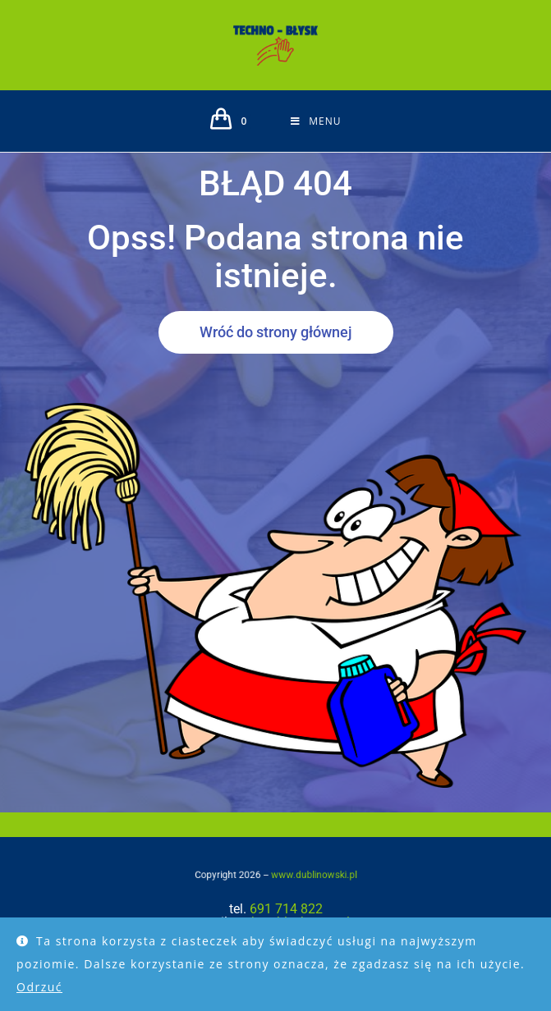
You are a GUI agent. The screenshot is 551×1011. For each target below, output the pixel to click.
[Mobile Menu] (316, 121)
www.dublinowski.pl (302, 873)
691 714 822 (286, 909)
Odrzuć (39, 987)
